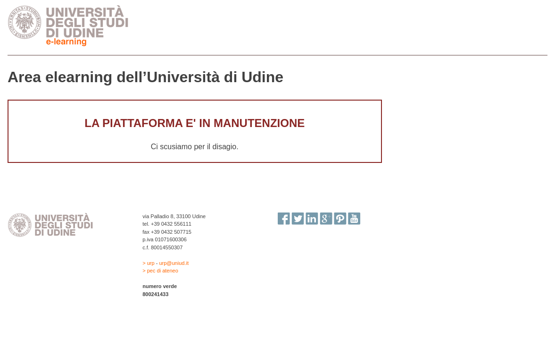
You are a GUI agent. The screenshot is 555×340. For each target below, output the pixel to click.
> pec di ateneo (160, 270)
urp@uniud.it (174, 263)
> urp (149, 263)
